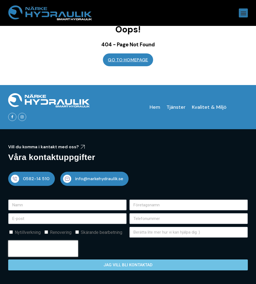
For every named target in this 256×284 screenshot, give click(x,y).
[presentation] (43, 248)
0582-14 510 (36, 179)
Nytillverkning (28, 232)
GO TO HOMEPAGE (128, 60)
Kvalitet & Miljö (209, 107)
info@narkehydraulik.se (99, 179)
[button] (243, 12)
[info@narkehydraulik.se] (67, 179)
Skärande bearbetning (101, 232)
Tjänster (176, 107)
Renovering (61, 232)
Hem (155, 107)
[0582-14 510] (15, 179)
